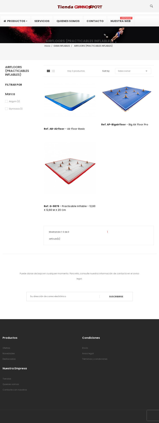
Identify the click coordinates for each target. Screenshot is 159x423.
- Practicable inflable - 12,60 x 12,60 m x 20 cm (69, 208)
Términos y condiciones (94, 358)
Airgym (14, 101)
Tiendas (7, 378)
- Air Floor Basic (64, 129)
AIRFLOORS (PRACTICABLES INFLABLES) (17, 71)
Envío (85, 347)
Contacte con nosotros (15, 389)
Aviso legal (88, 353)
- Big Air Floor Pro (124, 124)
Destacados (9, 358)
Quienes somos (11, 384)
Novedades (9, 353)
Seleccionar (133, 71)
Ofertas (6, 347)
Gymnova (16, 108)
